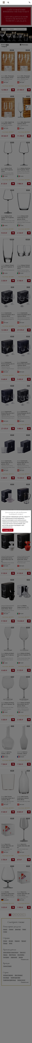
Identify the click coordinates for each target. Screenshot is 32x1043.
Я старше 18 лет (7, 530)
